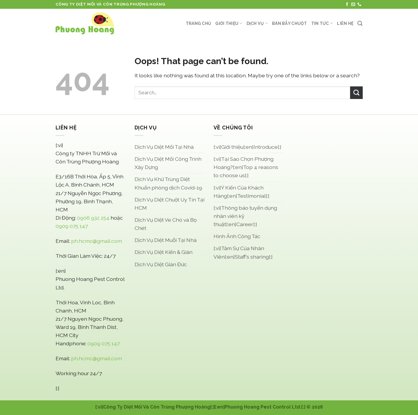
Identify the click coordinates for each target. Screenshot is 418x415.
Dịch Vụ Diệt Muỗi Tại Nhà (166, 240)
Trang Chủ (198, 23)
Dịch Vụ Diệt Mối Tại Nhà (164, 147)
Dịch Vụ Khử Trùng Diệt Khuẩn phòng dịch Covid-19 (168, 183)
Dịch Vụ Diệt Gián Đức (161, 264)
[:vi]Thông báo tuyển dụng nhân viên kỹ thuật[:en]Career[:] (245, 216)
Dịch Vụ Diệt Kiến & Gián (163, 252)
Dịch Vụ (257, 23)
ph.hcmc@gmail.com (96, 241)
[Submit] (356, 92)
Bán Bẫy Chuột (289, 23)
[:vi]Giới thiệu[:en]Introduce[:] (247, 147)
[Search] (359, 23)
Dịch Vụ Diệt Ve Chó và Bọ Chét (166, 224)
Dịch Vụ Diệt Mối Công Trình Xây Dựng (168, 163)
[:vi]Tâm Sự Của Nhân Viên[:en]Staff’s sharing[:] (243, 252)
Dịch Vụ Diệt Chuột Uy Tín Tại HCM (169, 204)
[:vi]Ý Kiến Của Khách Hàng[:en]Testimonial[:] (241, 192)
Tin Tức (322, 23)
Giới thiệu (228, 23)
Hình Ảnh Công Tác (237, 236)
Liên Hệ (345, 23)
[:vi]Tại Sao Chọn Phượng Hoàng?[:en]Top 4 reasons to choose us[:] (246, 167)
